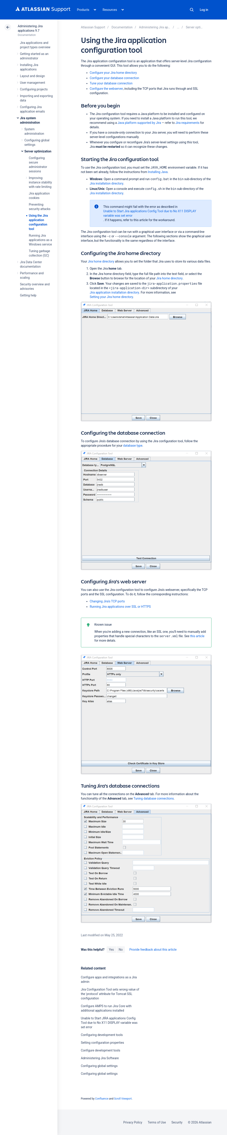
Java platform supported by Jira (139, 123)
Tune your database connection (111, 83)
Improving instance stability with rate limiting (40, 182)
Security (176, 1122)
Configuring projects (34, 89)
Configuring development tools (102, 1035)
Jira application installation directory (114, 292)
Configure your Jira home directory (113, 72)
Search (191, 9)
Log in (204, 10)
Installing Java (158, 172)
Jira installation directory (106, 183)
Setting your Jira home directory (111, 297)
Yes (111, 949)
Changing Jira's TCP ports (107, 601)
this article (197, 636)
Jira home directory (101, 261)
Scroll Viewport (123, 1098)
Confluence (101, 1098)
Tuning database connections (153, 798)
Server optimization (37, 151)
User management (32, 82)
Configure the (106, 88)
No (121, 949)
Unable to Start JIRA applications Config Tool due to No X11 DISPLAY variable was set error (109, 1022)
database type (132, 445)
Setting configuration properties (102, 1042)
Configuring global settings (99, 1066)
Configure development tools (100, 1050)
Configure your (114, 78)
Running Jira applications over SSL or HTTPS (120, 606)
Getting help (28, 295)
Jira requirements (188, 123)
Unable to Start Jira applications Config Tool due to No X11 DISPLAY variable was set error (149, 213)
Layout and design (32, 76)
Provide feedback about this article (152, 949)
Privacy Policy (132, 1122)
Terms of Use (157, 1122)
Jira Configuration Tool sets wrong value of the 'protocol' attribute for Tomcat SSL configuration (110, 994)
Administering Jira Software (100, 1058)
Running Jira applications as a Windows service (40, 240)
